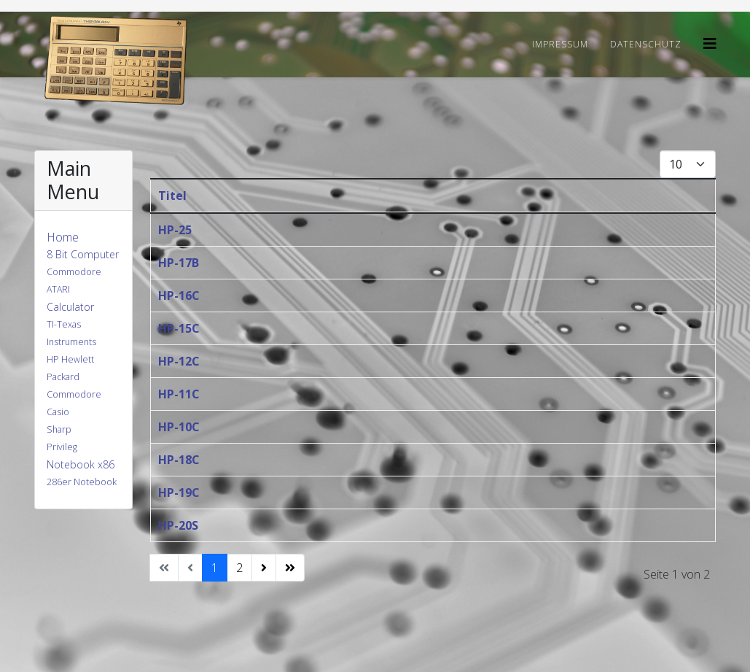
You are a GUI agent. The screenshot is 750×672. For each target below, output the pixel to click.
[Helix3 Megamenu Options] (709, 43)
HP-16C (179, 295)
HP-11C (179, 394)
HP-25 (175, 230)
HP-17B (178, 263)
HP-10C (179, 427)
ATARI (58, 289)
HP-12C (179, 361)
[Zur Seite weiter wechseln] (263, 568)
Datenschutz (645, 44)
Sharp (59, 429)
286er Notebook (82, 482)
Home (63, 237)
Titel (172, 196)
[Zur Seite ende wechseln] (290, 568)
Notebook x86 (80, 464)
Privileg (62, 447)
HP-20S (178, 525)
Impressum (560, 44)
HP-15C (179, 328)
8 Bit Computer (83, 254)
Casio (58, 412)
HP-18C (179, 460)
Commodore (74, 272)
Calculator (70, 307)
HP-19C (179, 492)
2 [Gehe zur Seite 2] (239, 568)
